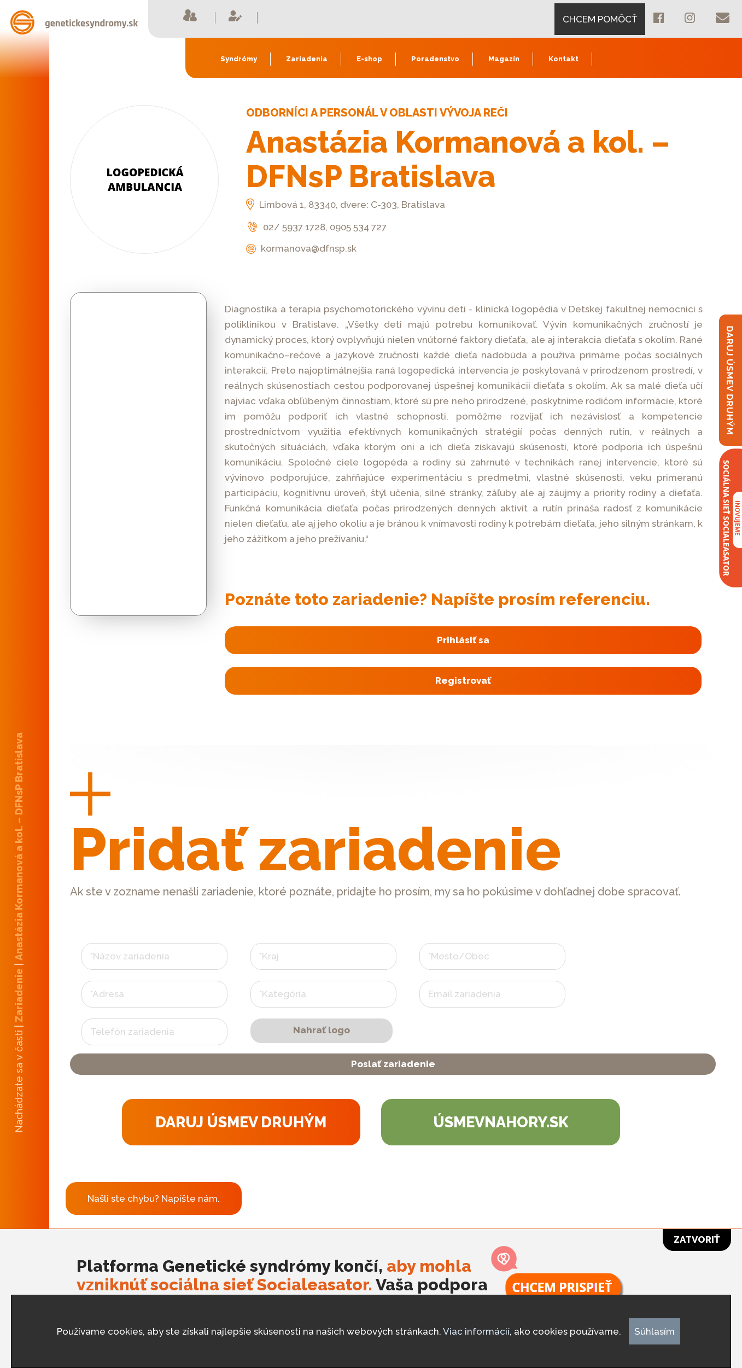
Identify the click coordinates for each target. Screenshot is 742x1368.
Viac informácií (476, 1331)
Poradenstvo (435, 59)
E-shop (369, 59)
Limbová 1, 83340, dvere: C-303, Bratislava (345, 204)
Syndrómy (238, 59)
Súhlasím (654, 1331)
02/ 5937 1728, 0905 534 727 (316, 227)
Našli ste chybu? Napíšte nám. (153, 1220)
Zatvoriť (697, 1239)
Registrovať (461, 684)
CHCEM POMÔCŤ (600, 19)
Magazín (503, 59)
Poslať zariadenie (393, 1078)
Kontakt (563, 59)
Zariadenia (307, 59)
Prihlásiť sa (461, 641)
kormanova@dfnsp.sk (301, 248)
